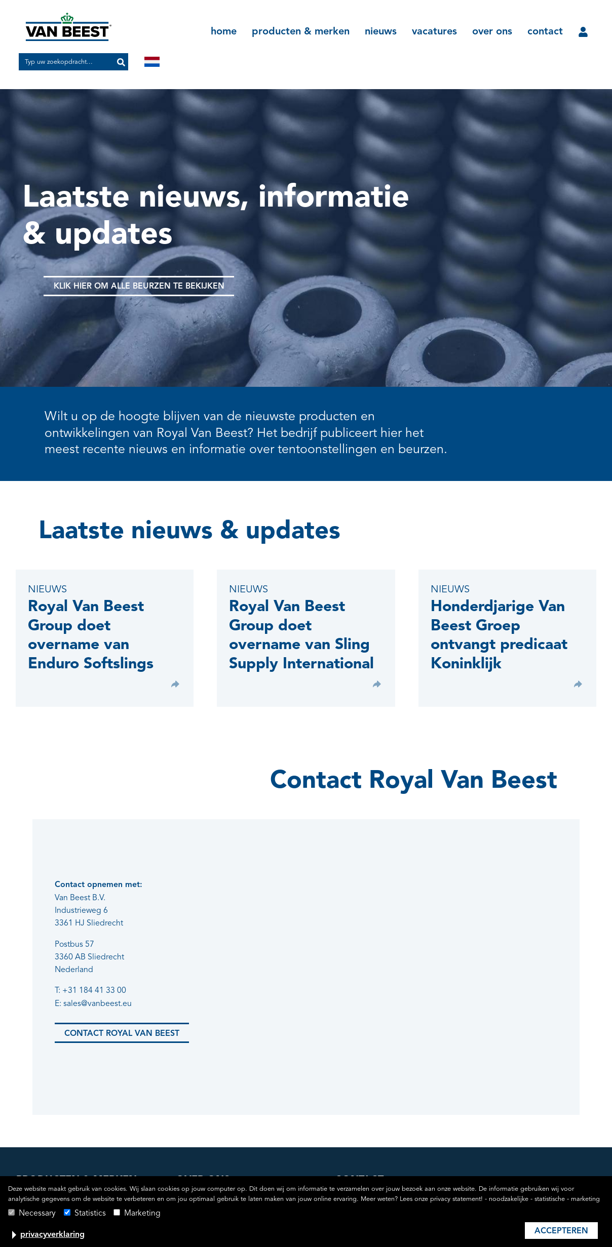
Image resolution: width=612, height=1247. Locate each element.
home (224, 32)
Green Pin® (37, 1126)
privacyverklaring (52, 1235)
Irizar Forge (36, 1143)
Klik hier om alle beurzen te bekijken (139, 287)
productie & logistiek (213, 1175)
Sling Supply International (62, 1175)
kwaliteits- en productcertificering (236, 1159)
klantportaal (356, 1143)
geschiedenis (200, 1126)
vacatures (434, 32)
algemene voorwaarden (377, 1159)
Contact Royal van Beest (121, 998)
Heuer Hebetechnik (51, 1159)
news (344, 1126)
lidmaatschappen (207, 1143)
